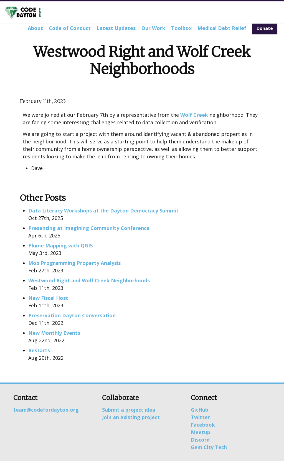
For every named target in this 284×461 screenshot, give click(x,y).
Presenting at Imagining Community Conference (88, 228)
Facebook (203, 424)
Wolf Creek (194, 115)
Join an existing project (131, 417)
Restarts (39, 350)
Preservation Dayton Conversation (72, 315)
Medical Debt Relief (221, 28)
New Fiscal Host (48, 298)
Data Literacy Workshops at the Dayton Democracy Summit (103, 210)
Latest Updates (116, 28)
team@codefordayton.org (46, 409)
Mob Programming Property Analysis (74, 263)
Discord (200, 439)
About (35, 28)
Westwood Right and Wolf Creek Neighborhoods (89, 280)
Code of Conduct (70, 28)
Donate (265, 28)
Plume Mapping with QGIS (60, 245)
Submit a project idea (128, 409)
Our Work (153, 28)
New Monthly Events (54, 333)
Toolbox (181, 28)
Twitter (200, 417)
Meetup (200, 432)
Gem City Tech (209, 447)
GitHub (199, 409)
